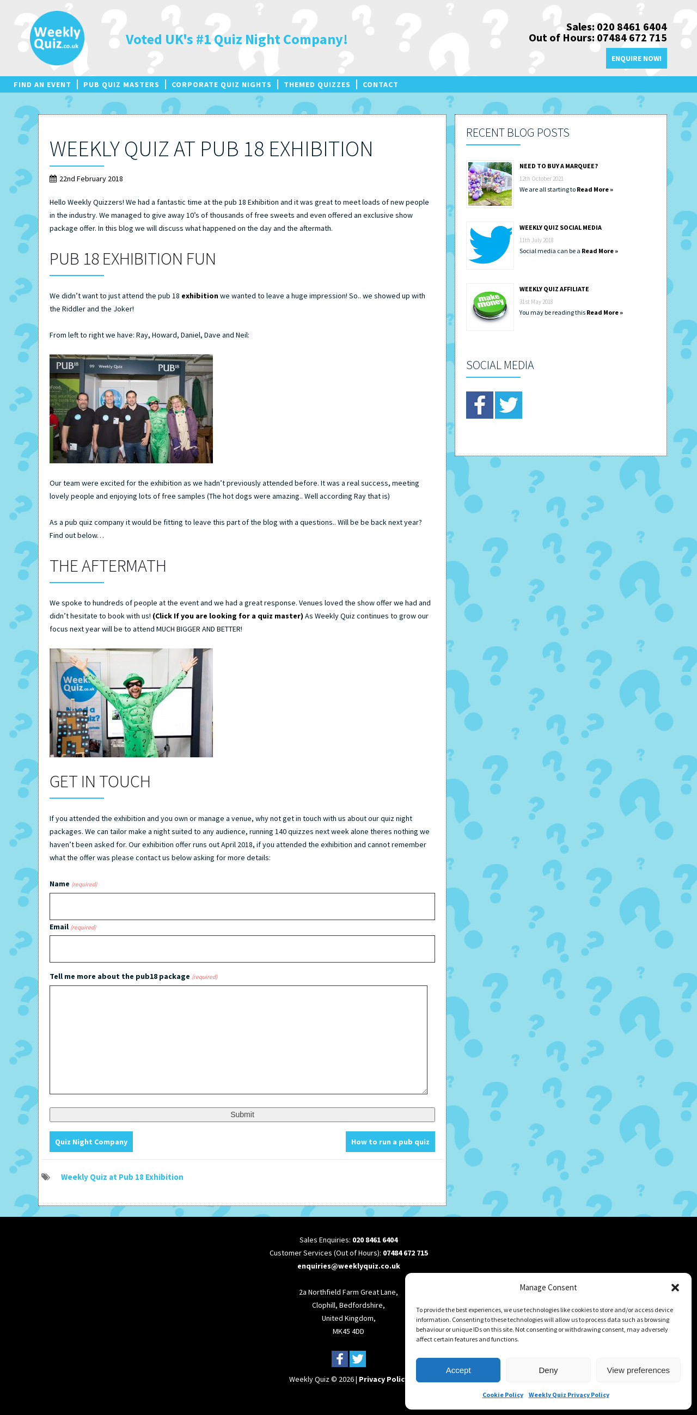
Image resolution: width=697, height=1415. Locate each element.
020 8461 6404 (375, 1240)
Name (73, 884)
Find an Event (42, 84)
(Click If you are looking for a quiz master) (227, 616)
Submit (242, 1114)
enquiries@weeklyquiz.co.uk (348, 1266)
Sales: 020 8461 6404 (616, 26)
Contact (381, 84)
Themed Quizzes (317, 84)
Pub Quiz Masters (121, 84)
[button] (675, 1287)
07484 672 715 (405, 1253)
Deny (548, 1370)
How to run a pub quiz (390, 1142)
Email (73, 927)
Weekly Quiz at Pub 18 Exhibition (212, 148)
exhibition (199, 296)
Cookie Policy (502, 1395)
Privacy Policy (383, 1379)
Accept (458, 1370)
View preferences (638, 1370)
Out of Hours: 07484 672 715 (598, 37)
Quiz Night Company (91, 1142)
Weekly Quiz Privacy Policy (569, 1395)
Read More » (595, 189)
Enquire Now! (637, 58)
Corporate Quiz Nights (222, 84)
